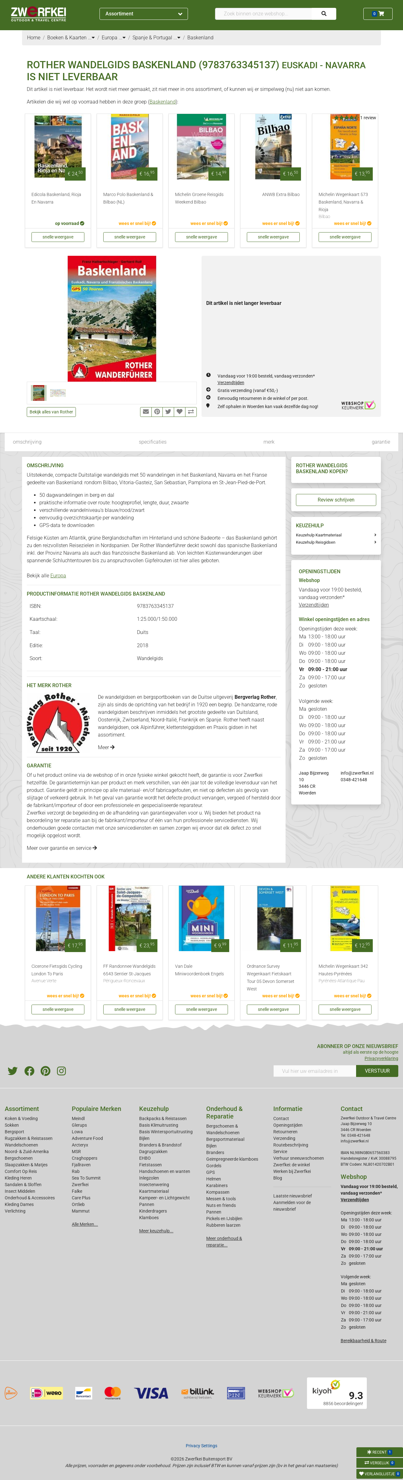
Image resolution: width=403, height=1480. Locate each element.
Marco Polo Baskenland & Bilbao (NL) (128, 198)
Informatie (288, 1109)
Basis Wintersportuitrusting (166, 1131)
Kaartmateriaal (154, 1191)
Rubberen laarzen (223, 1225)
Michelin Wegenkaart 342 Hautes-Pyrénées (345, 974)
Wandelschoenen (21, 1144)
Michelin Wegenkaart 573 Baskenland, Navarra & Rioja (345, 206)
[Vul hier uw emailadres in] (314, 1071)
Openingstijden (288, 1125)
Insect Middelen (20, 1191)
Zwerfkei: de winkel (291, 1164)
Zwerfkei (80, 1184)
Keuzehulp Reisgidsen (315, 542)
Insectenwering (154, 1184)
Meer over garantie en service (62, 848)
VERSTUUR (377, 1071)
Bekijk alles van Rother (51, 411)
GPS (210, 1172)
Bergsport (14, 1131)
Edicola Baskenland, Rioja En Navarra (56, 198)
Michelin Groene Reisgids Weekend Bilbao (199, 198)
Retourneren (285, 1131)
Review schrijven (336, 500)
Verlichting (15, 1211)
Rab (76, 1171)
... (91, 38)
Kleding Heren (18, 1177)
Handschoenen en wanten (164, 1171)
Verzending (284, 1138)
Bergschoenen (19, 1158)
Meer (106, 747)
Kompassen (218, 1192)
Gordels (213, 1165)
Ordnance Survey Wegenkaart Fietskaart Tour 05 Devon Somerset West (270, 978)
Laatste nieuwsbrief (292, 1195)
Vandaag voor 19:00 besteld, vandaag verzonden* (330, 597)
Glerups (79, 1125)
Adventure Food (87, 1138)
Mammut (81, 1211)
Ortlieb (78, 1204)
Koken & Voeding (21, 1118)
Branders (215, 1152)
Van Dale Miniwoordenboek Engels (199, 970)
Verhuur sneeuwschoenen (298, 1158)
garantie (381, 442)
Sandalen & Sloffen (23, 1184)
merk (269, 442)
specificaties (153, 442)
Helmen (213, 1178)
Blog (277, 1177)
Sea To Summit (86, 1177)
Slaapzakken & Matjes (26, 1164)
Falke (77, 1191)
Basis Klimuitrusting (158, 1125)
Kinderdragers (153, 1211)
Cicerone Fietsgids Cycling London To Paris (57, 974)
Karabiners (217, 1185)
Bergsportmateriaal (225, 1139)
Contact (281, 1118)
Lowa (77, 1131)
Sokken (12, 1125)
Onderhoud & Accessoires (30, 1197)
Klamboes (149, 1217)
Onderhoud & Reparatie (224, 1112)
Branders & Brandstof (160, 1144)
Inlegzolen (149, 1177)
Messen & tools (221, 1198)
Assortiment (143, 13)
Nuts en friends (221, 1205)
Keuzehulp (154, 1109)
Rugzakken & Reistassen (29, 1138)
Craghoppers (84, 1158)
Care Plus (81, 1197)
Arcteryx (80, 1144)
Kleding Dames (19, 1204)
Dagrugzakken (153, 1151)
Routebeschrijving (290, 1144)
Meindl (78, 1118)
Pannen (213, 1211)
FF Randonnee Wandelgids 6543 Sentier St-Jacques (129, 974)
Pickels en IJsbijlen (224, 1218)
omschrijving (27, 442)
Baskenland (163, 102)
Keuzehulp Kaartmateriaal (319, 535)
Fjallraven (81, 1164)
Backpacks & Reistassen (163, 1118)
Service (280, 1151)
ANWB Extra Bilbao (281, 194)
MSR (76, 1151)
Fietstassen (150, 1164)
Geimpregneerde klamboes (232, 1159)
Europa (58, 576)
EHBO (145, 1158)
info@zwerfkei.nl (357, 773)
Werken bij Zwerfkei (292, 1171)
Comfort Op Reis (21, 1171)
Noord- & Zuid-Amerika (27, 1151)
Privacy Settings (201, 1445)
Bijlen (144, 1138)
